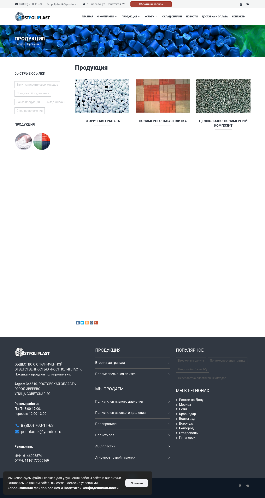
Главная (87, 16)
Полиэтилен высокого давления (120, 413)
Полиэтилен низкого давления (119, 401)
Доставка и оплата (215, 16)
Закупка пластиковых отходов (37, 84)
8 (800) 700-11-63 (37, 425)
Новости (192, 16)
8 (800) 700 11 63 (30, 4)
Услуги (151, 16)
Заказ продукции (28, 102)
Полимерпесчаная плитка (163, 121)
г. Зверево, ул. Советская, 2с (106, 4)
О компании (107, 16)
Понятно (137, 483)
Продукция (131, 16)
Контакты (238, 16)
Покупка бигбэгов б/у (192, 369)
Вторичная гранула (102, 121)
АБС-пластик (105, 446)
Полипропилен (106, 424)
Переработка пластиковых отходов (202, 378)
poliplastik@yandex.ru (64, 4)
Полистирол (104, 435)
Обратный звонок (151, 4)
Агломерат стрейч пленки (115, 457)
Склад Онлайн (172, 16)
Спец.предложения (30, 110)
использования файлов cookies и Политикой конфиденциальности (63, 488)
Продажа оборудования (33, 93)
